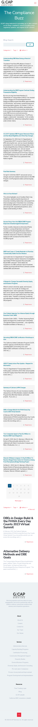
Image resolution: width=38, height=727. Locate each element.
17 (24, 493)
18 (28, 493)
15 (17, 493)
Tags (15, 50)
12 (28, 489)
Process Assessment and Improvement (20, 672)
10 (21, 489)
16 (21, 493)
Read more (28, 81)
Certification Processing (20, 653)
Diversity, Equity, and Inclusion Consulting (20, 666)
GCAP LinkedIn (20, 695)
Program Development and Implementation (20, 675)
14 (13, 493)
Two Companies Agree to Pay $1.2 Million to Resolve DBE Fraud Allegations (16, 435)
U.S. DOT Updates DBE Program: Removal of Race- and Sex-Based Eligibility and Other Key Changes (18, 135)
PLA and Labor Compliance (20, 669)
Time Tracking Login (20, 688)
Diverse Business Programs (20, 662)
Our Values (20, 633)
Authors (23, 50)
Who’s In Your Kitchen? (10, 194)
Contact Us (20, 627)
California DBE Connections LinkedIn (20, 698)
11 (24, 489)
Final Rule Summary (9, 171)
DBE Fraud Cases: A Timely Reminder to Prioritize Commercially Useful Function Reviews (18, 252)
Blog (20, 692)
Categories (7, 50)
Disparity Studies (20, 659)
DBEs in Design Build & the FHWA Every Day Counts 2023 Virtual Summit (16, 411)
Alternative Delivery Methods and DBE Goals (16, 554)
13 (9, 493)
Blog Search (8, 40)
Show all (31, 509)
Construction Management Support (20, 656)
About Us (20, 620)
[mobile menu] (35, 3)
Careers (20, 623)
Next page (19, 501)
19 (19, 496)
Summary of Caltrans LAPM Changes (14, 388)
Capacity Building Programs (20, 649)
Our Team (20, 630)
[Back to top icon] (19, 714)
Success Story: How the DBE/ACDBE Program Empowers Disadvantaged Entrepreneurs (17, 223)
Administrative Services (20, 646)
